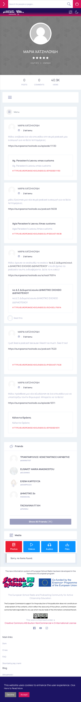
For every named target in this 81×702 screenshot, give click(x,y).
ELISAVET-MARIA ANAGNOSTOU (37, 469)
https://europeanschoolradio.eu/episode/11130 (32, 144)
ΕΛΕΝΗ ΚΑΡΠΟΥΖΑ (30, 481)
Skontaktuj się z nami (11, 663)
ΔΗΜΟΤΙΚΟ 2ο (27, 493)
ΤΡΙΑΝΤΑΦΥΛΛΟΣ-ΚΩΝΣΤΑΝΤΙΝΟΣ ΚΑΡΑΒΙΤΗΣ (45, 457)
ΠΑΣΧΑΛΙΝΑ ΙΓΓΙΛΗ (30, 505)
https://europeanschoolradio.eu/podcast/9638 (32, 207)
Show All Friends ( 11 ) (40, 521)
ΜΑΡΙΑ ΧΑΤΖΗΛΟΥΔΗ (29, 124)
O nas (4, 650)
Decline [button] (10, 694)
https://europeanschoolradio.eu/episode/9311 (31, 401)
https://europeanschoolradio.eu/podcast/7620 (32, 347)
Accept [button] (24, 694)
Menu (16, 112)
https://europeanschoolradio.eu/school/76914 (32, 274)
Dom (4, 643)
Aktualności (7, 674)
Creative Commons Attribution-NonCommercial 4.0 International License (40, 623)
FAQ (4, 656)
